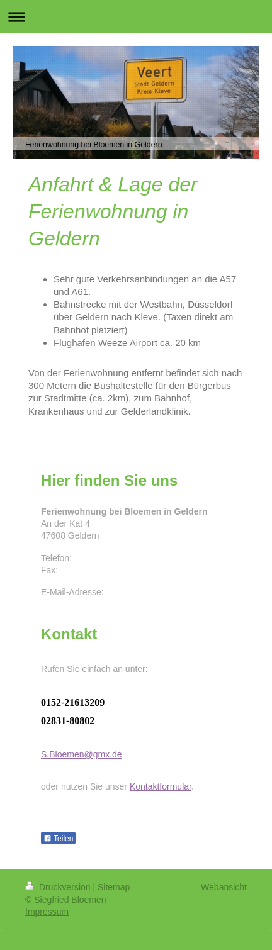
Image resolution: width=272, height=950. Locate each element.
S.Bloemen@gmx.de (81, 754)
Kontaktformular (160, 786)
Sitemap (114, 887)
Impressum (47, 912)
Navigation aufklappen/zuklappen (136, 16)
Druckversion (59, 887)
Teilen (58, 838)
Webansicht (224, 887)
